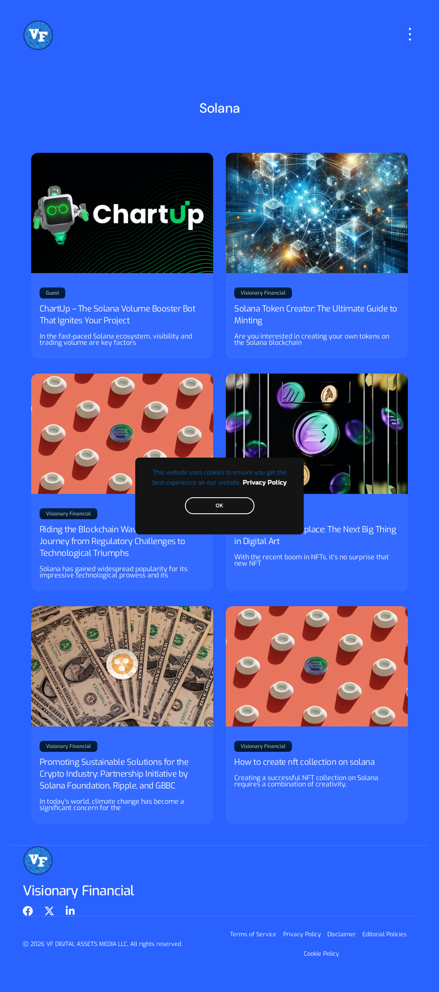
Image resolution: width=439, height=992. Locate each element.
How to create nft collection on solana (304, 762)
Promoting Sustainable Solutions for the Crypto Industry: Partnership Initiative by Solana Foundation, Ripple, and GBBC (114, 773)
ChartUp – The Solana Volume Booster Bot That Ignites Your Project (117, 314)
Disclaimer (341, 934)
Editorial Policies (384, 934)
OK (219, 506)
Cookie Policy (321, 954)
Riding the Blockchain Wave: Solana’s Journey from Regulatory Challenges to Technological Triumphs (112, 541)
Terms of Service (253, 934)
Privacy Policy (264, 482)
